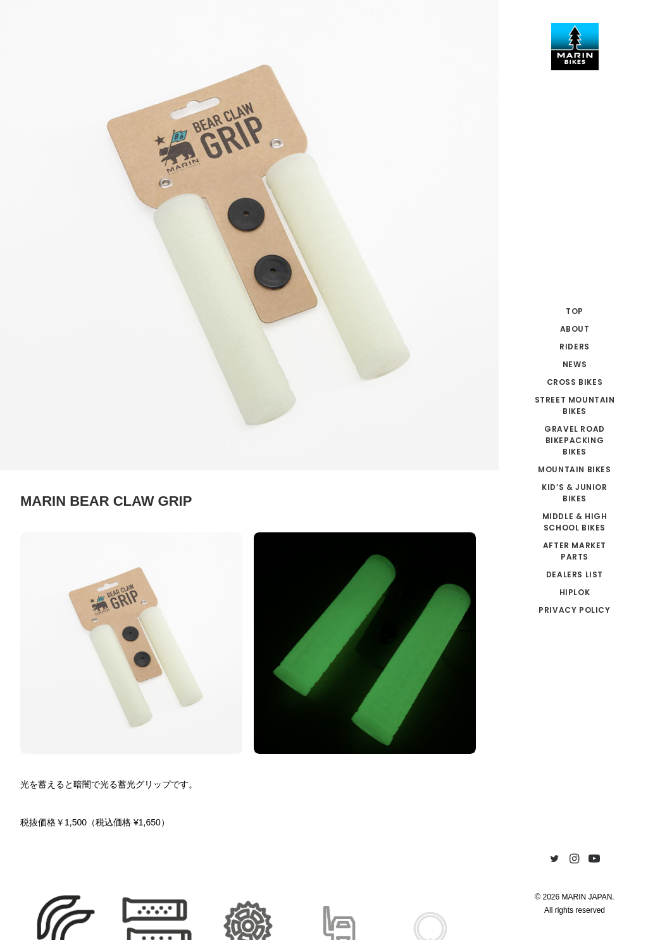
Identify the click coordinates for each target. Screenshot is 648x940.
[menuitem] (554, 859)
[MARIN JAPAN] (574, 46)
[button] (554, 859)
